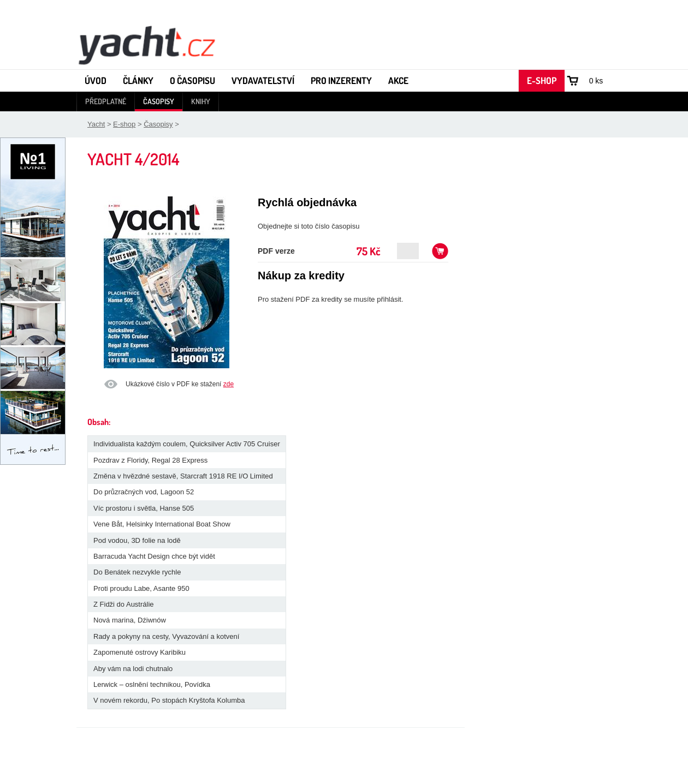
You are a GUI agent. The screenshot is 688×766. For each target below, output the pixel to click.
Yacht (96, 124)
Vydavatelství (263, 80)
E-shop (541, 80)
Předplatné (105, 101)
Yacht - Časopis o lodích (146, 44)
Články (138, 80)
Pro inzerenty (341, 80)
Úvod (95, 80)
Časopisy (158, 101)
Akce (398, 80)
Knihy (200, 101)
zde (228, 384)
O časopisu (192, 80)
